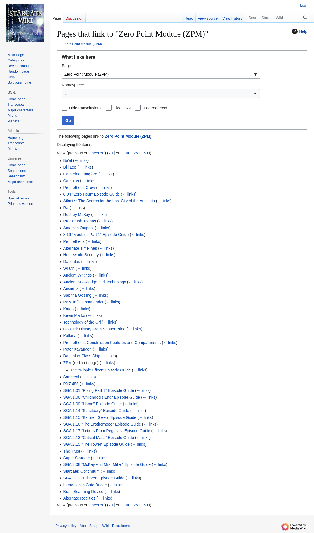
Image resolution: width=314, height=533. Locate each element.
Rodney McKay (76, 214)
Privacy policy (65, 526)
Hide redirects (154, 108)
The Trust (71, 451)
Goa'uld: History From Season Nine (94, 329)
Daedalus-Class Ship (81, 356)
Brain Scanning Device (83, 491)
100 (127, 153)
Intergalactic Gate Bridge (85, 485)
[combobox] (161, 74)
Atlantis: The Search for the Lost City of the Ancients (109, 201)
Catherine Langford (80, 174)
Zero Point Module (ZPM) (83, 44)
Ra (65, 207)
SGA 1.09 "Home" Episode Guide (92, 404)
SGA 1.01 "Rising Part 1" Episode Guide (98, 390)
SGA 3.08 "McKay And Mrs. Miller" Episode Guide (107, 464)
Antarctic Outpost (78, 228)
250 (136, 153)
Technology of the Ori (82, 322)
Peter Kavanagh (77, 349)
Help (298, 31)
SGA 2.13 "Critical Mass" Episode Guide (98, 437)
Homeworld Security (81, 254)
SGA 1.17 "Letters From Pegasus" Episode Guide (106, 430)
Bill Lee (69, 167)
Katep (68, 309)
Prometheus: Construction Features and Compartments (112, 342)
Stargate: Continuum (81, 471)
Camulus (71, 181)
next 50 (97, 153)
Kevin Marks (74, 315)
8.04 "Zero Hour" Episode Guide (91, 194)
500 (146, 153)
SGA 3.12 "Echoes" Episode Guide (93, 478)
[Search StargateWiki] (278, 18)
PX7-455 (70, 383)
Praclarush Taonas (79, 221)
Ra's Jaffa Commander (83, 302)
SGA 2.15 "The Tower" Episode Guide (96, 444)
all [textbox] (67, 93)
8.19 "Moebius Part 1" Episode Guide (96, 234)
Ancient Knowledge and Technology (94, 282)
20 (110, 153)
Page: (67, 65)
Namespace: (73, 85)
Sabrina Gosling (77, 295)
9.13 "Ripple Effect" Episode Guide (100, 370)
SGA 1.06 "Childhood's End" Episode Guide (101, 397)
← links (80, 160)
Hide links (122, 108)
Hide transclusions (85, 108)
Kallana (69, 336)
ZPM (67, 362)
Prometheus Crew (79, 187)
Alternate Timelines (80, 248)
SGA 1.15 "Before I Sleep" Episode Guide (99, 417)
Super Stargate (76, 458)
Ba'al (67, 160)
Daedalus (71, 261)
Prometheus (73, 241)
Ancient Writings (77, 275)
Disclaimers (121, 526)
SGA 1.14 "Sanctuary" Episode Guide (96, 410)
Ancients (70, 288)
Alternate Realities (79, 498)
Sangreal (71, 377)
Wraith (68, 268)
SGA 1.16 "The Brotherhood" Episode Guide (102, 424)
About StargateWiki (94, 526)
